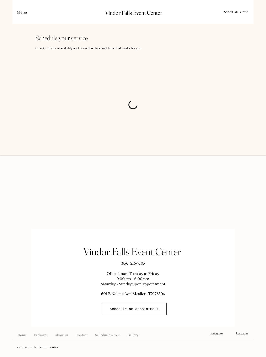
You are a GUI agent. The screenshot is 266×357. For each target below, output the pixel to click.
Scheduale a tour (236, 12)
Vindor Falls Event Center (133, 12)
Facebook (242, 333)
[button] (22, 13)
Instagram (217, 333)
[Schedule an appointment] (134, 309)
